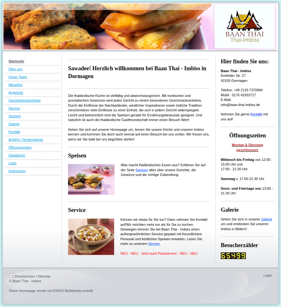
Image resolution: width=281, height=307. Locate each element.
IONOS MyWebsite (67, 291)
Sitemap (44, 276)
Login (267, 275)
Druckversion (22, 276)
